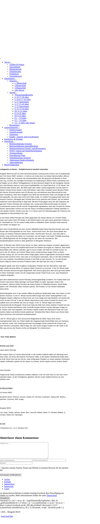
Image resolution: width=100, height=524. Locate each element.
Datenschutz (52, 498)
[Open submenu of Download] (14, 142)
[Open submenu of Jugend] (16, 93)
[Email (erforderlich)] (49, 463)
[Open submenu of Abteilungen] (15, 79)
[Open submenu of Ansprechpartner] (19, 128)
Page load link (7, 519)
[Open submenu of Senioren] (18, 81)
